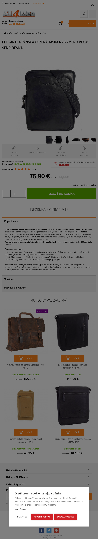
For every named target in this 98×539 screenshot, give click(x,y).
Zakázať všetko (65, 517)
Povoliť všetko (42, 517)
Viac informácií (20, 509)
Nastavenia (22, 517)
